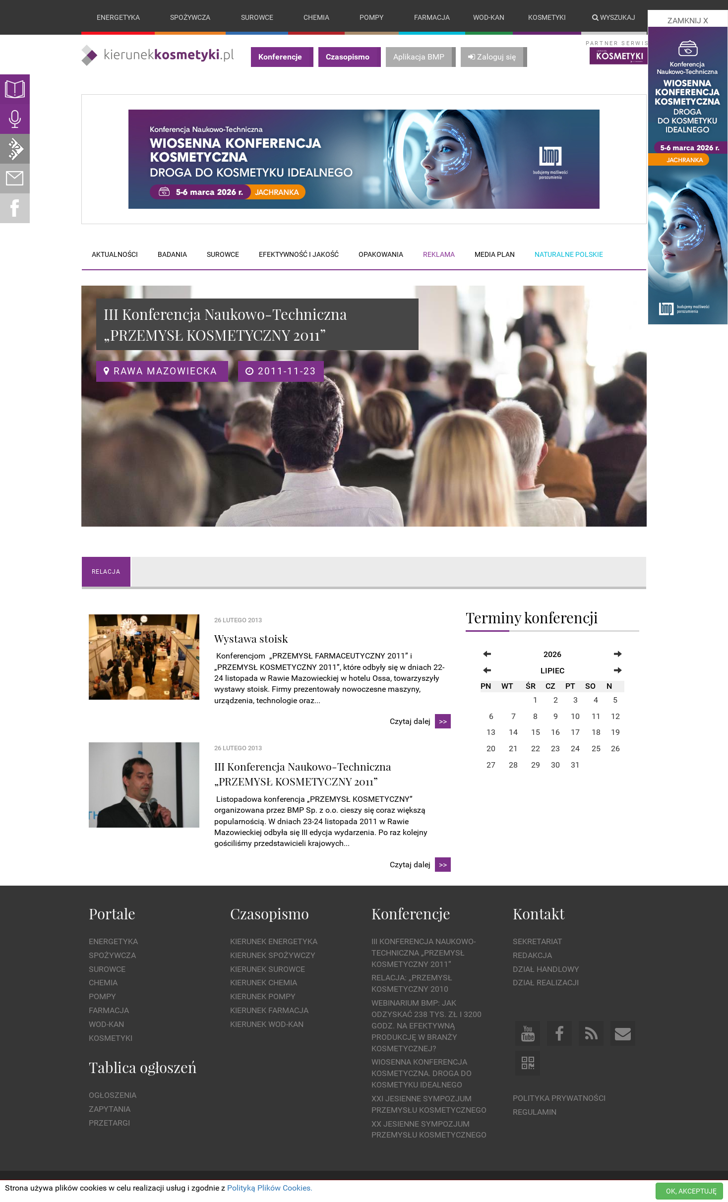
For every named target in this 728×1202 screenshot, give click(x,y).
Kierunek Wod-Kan (266, 1024)
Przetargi (109, 1123)
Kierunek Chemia (263, 983)
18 (596, 732)
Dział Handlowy (546, 969)
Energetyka (118, 17)
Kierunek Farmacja (269, 1010)
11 (596, 716)
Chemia (316, 17)
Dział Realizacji (546, 983)
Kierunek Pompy (263, 997)
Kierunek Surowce (267, 969)
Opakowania (381, 254)
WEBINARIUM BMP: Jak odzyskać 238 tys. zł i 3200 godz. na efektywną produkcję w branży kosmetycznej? (426, 1025)
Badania (172, 254)
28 (513, 765)
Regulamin (534, 1112)
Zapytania (109, 1109)
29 (535, 765)
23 (555, 749)
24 (575, 749)
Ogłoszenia (112, 1095)
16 (555, 732)
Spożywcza (190, 17)
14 (513, 732)
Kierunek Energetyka (273, 941)
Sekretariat (537, 941)
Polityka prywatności (559, 1098)
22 (535, 749)
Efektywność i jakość (299, 254)
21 (513, 749)
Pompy (371, 17)
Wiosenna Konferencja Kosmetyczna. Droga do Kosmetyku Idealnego (421, 1074)
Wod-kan (488, 17)
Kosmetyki (547, 17)
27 (490, 765)
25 (596, 749)
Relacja (106, 571)
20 (490, 749)
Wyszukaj (613, 17)
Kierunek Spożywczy (272, 955)
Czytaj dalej (420, 722)
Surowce (257, 17)
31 (575, 765)
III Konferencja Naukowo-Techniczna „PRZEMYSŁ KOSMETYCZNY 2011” (423, 953)
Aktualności (115, 254)
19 (615, 732)
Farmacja (432, 17)
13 (490, 732)
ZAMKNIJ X (687, 20)
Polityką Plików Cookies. (269, 1188)
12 (615, 716)
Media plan (495, 254)
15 (535, 732)
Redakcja (532, 955)
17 (575, 732)
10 (575, 716)
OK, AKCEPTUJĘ (691, 1191)
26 (615, 749)
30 (555, 765)
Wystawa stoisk (251, 638)
